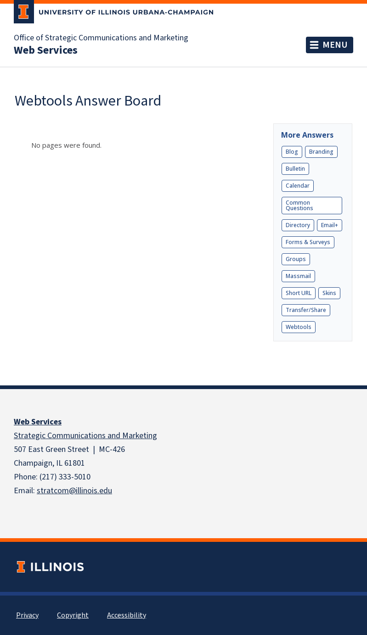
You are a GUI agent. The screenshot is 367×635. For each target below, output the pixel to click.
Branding (321, 152)
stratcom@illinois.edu (74, 490)
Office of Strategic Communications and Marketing (101, 38)
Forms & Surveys (308, 242)
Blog (292, 152)
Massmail (298, 276)
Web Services (38, 422)
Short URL (298, 293)
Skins (329, 293)
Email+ (329, 225)
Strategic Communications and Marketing (85, 435)
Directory (298, 225)
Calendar (298, 185)
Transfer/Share (306, 310)
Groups (296, 259)
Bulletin (295, 169)
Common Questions (299, 205)
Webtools (298, 327)
